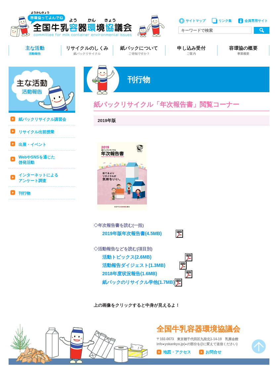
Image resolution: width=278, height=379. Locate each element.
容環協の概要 (243, 50)
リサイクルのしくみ (87, 50)
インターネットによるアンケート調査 (38, 178)
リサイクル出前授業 (36, 132)
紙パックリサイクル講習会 (42, 119)
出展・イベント (32, 144)
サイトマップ (196, 21)
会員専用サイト (256, 21)
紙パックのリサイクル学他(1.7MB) (142, 282)
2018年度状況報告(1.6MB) (147, 273)
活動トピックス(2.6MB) (147, 257)
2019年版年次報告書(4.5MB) (142, 233)
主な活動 (35, 50)
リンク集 (225, 21)
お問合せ (213, 352)
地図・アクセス (177, 352)
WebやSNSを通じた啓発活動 (37, 160)
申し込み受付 (191, 50)
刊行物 (24, 193)
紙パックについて (139, 50)
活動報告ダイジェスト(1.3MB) (144, 265)
